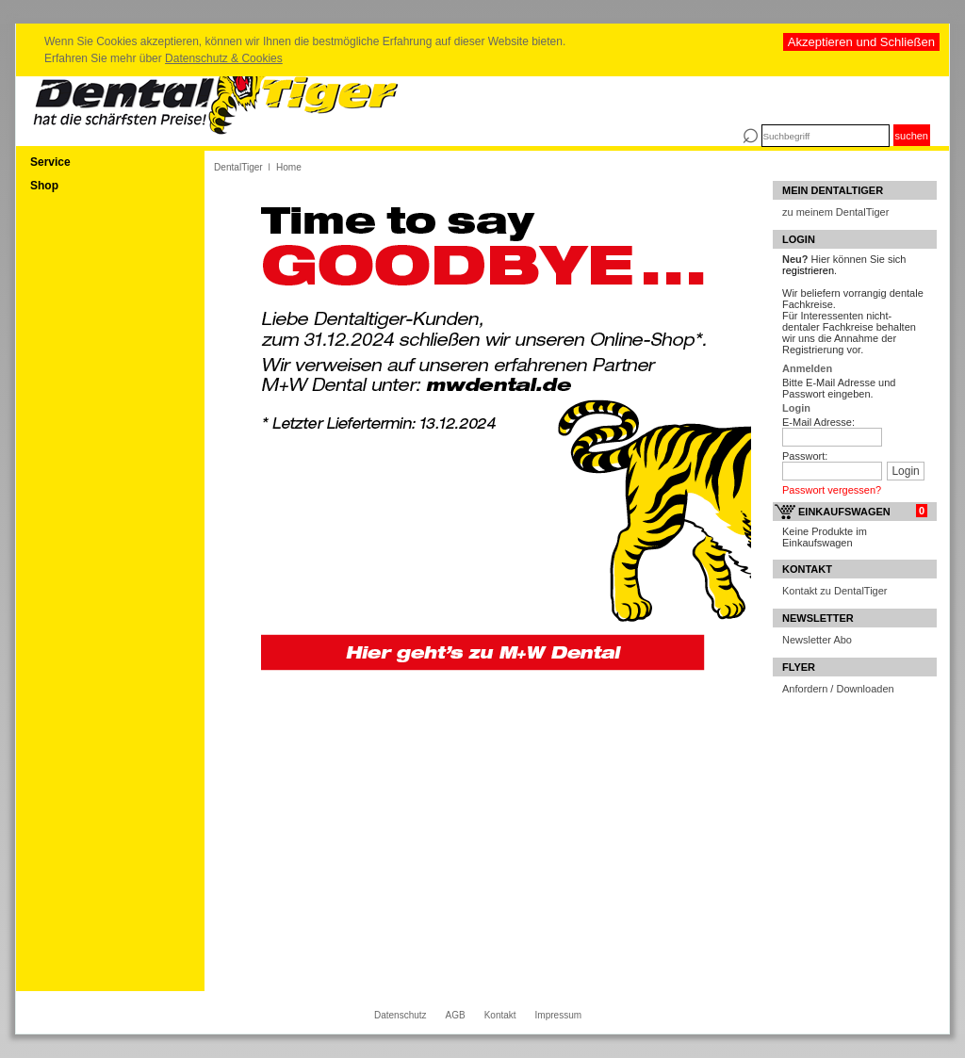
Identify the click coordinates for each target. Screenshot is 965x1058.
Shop (44, 185)
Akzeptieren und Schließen (861, 42)
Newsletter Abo (817, 639)
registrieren (808, 270)
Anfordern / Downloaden (838, 688)
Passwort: (804, 456)
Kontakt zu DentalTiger (834, 590)
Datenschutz (400, 1015)
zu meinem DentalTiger (835, 212)
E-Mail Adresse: (818, 422)
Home (289, 167)
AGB (456, 1015)
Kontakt (500, 1015)
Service (50, 162)
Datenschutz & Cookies (224, 58)
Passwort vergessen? (831, 490)
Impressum (558, 1015)
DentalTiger (238, 167)
